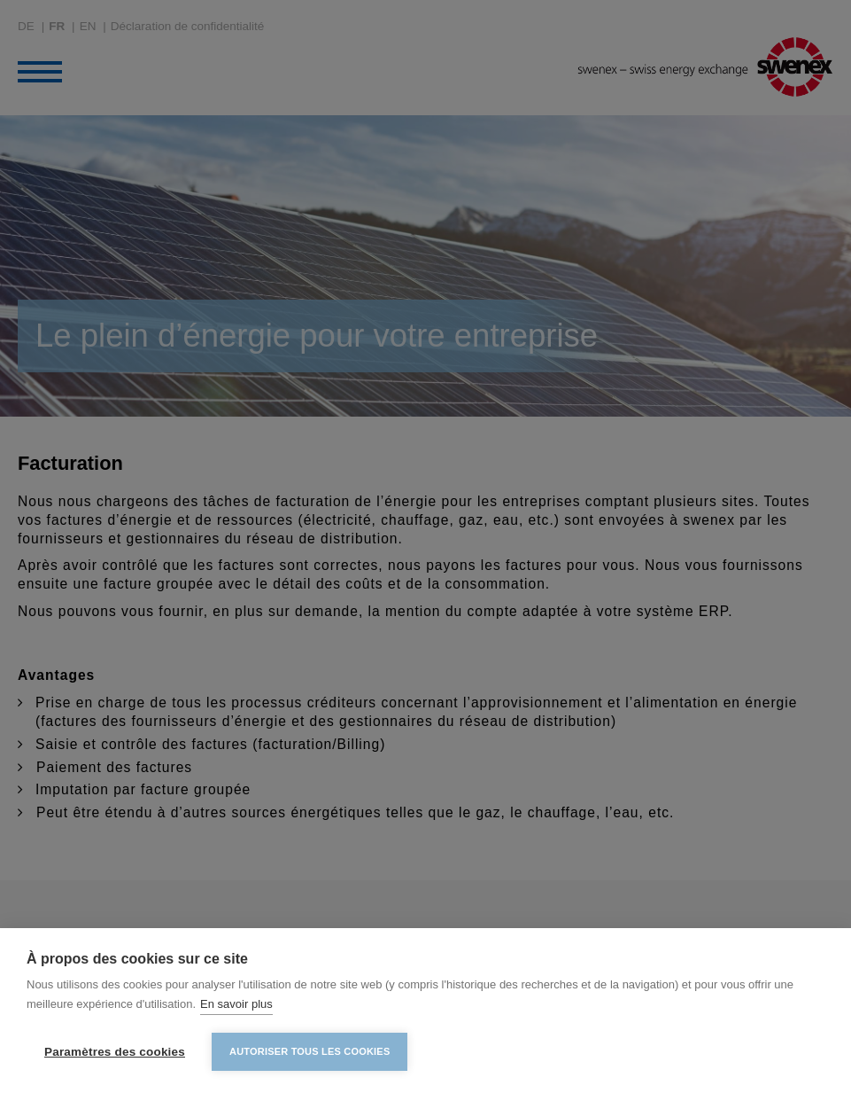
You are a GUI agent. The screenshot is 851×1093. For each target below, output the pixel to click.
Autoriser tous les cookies (309, 1051)
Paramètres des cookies (114, 1051)
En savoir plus (236, 1004)
